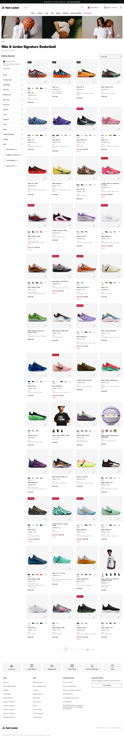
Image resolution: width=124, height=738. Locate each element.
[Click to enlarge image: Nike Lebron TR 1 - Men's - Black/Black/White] (120, 617)
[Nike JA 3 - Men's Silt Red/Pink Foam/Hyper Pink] (114, 283)
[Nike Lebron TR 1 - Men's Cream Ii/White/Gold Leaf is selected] (78, 574)
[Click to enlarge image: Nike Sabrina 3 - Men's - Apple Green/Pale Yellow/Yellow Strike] (71, 178)
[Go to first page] (56, 649)
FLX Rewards (87, 13)
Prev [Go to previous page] (60, 649)
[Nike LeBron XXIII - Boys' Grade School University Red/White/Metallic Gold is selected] (29, 232)
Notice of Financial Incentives (72, 690)
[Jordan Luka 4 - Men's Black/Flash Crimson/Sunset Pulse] (82, 623)
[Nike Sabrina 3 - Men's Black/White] (106, 232)
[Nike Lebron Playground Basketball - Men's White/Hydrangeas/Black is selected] (102, 431)
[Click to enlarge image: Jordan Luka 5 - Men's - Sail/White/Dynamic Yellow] (95, 225)
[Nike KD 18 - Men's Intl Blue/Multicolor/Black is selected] (29, 381)
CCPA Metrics (67, 694)
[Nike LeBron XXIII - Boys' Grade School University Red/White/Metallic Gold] (33, 283)
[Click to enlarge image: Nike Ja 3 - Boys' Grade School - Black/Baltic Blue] (71, 82)
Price (13, 114)
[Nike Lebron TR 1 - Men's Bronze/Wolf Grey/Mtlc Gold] (114, 478)
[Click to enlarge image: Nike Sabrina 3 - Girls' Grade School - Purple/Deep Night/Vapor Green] (46, 472)
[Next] (120, 1)
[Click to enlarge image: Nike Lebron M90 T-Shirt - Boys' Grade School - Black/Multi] (71, 425)
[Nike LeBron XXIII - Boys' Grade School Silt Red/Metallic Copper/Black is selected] (29, 283)
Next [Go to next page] (88, 649)
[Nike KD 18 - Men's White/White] (61, 135)
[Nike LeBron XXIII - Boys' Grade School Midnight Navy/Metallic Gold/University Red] (33, 232)
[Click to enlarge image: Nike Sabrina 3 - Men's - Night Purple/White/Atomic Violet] (95, 326)
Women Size (13, 94)
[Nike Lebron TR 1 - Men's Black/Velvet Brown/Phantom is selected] (102, 478)
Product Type (13, 80)
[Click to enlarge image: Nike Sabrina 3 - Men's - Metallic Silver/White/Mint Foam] (120, 225)
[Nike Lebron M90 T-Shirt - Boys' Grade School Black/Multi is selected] (53, 431)
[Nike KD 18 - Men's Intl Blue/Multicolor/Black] (41, 525)
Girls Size (13, 104)
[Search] (53, 7)
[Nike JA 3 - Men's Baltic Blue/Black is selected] (29, 88)
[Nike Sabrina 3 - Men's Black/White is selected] (78, 135)
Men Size (13, 90)
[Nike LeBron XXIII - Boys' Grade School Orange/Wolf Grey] (41, 232)
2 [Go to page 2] (70, 649)
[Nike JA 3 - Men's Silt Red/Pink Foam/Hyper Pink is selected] (102, 135)
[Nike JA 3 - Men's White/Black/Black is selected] (102, 283)
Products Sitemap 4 (9, 713)
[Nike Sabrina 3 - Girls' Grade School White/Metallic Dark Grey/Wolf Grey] (37, 478)
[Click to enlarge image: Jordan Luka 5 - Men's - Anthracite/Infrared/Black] (46, 425)
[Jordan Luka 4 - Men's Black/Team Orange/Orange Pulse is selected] (78, 623)
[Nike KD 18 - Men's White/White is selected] (29, 623)
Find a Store (6, 68)
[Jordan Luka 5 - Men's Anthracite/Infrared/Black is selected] (29, 431)
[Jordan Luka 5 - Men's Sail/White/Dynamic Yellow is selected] (78, 232)
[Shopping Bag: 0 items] (120, 7)
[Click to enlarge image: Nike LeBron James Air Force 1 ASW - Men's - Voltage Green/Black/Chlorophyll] (46, 326)
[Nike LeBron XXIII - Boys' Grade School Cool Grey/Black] (86, 431)
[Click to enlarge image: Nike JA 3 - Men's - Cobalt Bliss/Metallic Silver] (46, 129)
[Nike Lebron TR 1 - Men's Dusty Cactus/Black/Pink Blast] (110, 478)
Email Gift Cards (38, 682)
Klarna (35, 705)
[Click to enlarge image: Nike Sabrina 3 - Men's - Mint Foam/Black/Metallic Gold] (120, 519)
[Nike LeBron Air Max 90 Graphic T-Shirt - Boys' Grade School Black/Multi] (114, 574)
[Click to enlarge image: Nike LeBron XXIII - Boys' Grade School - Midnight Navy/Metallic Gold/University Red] (46, 568)
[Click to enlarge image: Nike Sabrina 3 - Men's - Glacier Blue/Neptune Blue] (95, 519)
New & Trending (76, 13)
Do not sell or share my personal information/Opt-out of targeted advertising (73, 706)
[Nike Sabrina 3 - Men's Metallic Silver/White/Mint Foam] (82, 135)
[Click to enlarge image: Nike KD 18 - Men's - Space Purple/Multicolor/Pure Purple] (71, 129)
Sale (52, 13)
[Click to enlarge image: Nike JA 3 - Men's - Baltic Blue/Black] (46, 82)
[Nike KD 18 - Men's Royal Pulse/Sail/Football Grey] (65, 135)
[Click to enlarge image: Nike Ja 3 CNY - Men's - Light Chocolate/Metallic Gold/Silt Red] (46, 178)
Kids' (47, 13)
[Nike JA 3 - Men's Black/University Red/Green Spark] (37, 88)
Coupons (35, 690)
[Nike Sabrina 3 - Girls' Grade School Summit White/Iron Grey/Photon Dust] (33, 478)
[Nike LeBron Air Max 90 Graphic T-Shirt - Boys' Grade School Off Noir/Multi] (110, 574)
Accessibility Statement (71, 698)
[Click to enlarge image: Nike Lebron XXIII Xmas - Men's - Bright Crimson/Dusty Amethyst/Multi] (120, 375)
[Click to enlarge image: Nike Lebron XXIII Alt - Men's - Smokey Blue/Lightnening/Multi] (120, 326)
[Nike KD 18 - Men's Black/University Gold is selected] (29, 525)
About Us (6, 682)
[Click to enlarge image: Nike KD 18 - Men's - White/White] (46, 617)
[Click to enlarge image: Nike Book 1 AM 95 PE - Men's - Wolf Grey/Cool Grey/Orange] (71, 276)
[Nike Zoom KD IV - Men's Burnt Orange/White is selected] (78, 283)
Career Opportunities (9, 686)
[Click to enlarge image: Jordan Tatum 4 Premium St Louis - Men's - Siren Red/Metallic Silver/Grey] (120, 178)
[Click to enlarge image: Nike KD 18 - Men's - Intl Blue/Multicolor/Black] (46, 375)
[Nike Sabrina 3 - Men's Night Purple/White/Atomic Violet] (90, 135)
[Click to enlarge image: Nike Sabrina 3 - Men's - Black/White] (95, 129)
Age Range (13, 85)
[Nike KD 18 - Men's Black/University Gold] (57, 135)
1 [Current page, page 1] (65, 649)
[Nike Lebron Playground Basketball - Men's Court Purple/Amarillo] (106, 431)
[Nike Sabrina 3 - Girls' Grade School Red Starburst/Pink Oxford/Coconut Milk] (41, 478)
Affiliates (5, 690)
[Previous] (4, 1)
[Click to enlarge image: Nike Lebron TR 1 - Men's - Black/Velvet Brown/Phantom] (120, 472)
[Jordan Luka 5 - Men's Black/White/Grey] (86, 232)
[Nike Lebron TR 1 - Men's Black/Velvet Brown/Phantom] (86, 574)
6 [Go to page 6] (82, 649)
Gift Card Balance (39, 686)
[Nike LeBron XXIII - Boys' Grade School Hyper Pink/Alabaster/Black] (37, 232)
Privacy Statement (69, 686)
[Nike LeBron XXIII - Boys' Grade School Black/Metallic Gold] (82, 431)
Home (3, 41)
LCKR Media (6, 694)
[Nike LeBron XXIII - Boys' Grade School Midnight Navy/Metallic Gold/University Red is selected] (29, 574)
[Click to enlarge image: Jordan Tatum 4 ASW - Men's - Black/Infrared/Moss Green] (95, 375)
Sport (13, 129)
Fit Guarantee (37, 717)
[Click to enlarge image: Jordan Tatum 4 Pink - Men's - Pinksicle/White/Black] (71, 225)
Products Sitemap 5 (9, 717)
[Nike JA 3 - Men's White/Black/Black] (33, 88)
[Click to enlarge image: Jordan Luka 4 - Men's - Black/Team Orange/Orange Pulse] (95, 617)
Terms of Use (67, 682)
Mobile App (36, 698)
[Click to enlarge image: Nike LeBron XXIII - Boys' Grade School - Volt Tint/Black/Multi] (95, 425)
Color (13, 124)
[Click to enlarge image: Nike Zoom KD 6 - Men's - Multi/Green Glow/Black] (120, 82)
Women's (40, 13)
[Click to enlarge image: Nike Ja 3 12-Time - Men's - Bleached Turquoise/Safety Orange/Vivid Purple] (71, 568)
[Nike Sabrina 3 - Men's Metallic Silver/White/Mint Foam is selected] (102, 232)
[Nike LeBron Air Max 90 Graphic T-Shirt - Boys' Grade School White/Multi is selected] (102, 574)
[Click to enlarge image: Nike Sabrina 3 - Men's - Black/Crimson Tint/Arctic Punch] (71, 375)
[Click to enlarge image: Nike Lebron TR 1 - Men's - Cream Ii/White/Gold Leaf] (95, 568)
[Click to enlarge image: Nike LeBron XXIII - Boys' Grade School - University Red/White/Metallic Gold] (46, 225)
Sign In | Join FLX (110, 8)
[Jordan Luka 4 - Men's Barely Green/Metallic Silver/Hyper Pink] (86, 623)
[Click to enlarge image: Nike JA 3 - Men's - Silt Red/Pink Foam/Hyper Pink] (120, 129)
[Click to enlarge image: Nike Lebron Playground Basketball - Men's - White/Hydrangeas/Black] (120, 425)
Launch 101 (37, 709)
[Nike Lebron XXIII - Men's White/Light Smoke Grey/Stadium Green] (57, 623)
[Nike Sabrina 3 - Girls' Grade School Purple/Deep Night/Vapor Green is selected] (29, 478)
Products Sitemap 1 (9, 702)
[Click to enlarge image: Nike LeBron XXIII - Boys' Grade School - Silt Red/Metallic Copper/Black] (46, 276)
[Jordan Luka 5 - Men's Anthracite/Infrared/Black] (82, 232)
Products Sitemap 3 (9, 709)
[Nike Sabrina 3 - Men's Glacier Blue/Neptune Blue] (86, 135)
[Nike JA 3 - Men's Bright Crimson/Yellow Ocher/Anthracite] (41, 88)
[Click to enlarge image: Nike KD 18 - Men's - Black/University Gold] (46, 519)
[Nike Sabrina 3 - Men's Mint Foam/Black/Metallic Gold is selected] (102, 525)
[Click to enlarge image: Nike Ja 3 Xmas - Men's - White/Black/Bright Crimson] (95, 472)
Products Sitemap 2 (9, 705)
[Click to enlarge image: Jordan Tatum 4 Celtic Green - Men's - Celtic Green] (71, 519)
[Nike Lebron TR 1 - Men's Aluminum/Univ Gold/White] (106, 478)
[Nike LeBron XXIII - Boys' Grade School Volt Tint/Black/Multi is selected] (78, 431)
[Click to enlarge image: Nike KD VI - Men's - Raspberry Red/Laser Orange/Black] (95, 82)
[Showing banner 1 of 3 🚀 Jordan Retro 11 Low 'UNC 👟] (62, 2)
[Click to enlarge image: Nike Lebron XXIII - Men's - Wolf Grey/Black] (71, 617)
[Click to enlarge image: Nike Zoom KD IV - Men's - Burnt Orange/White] (95, 276)
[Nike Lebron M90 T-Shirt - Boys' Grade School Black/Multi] (57, 431)
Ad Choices (67, 702)
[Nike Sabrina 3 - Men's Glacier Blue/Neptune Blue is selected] (78, 525)
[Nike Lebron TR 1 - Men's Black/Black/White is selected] (102, 623)
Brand (13, 75)
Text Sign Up (37, 702)
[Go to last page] (92, 649)
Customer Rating (13, 134)
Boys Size (13, 99)
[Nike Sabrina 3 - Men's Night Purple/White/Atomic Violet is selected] (78, 332)
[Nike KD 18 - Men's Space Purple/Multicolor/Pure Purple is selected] (53, 135)
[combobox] (53, 7)
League (13, 139)
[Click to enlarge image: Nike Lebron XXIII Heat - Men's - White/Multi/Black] (71, 326)
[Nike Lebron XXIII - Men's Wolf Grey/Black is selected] (53, 623)
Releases (66, 13)
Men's (33, 13)
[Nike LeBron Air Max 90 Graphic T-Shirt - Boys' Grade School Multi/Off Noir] (106, 574)
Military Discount (38, 694)
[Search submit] (82, 7)
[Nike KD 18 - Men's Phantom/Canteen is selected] (78, 185)
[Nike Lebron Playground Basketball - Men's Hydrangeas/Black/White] (110, 431)
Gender (13, 109)
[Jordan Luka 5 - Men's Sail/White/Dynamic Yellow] (33, 431)
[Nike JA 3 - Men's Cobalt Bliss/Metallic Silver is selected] (29, 135)
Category (13, 119)
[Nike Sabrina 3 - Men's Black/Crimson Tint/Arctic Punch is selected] (53, 381)
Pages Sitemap (7, 698)
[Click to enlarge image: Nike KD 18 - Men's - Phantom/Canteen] (95, 178)
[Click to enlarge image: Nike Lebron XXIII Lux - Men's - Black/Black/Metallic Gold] (71, 472)
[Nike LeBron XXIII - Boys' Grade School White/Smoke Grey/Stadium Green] (90, 431)
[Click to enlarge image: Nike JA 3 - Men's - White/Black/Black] (120, 276)
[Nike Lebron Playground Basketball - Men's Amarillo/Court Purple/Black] (114, 431)
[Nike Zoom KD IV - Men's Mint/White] (82, 283)
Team (13, 144)
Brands (58, 13)
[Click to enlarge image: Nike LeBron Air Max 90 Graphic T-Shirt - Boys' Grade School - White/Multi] (120, 568)
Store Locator (38, 713)
